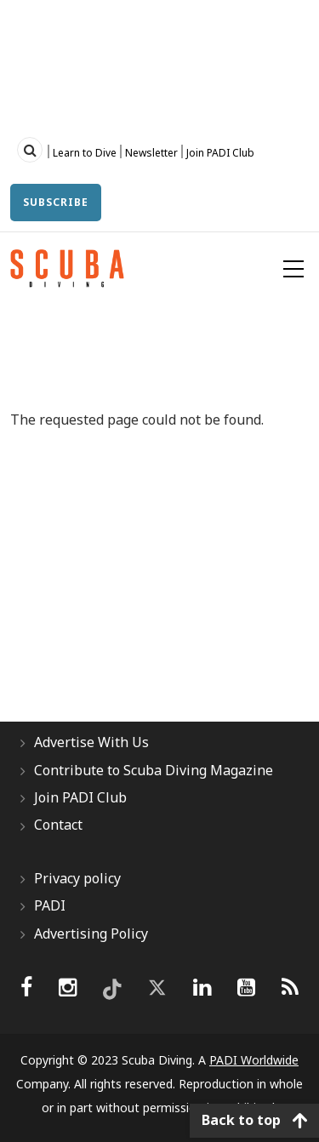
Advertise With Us (91, 742)
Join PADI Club (220, 153)
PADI (50, 905)
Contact (58, 824)
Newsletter (151, 153)
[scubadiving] (290, 987)
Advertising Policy (91, 933)
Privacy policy (77, 878)
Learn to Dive (85, 153)
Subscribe (55, 202)
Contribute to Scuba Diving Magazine (153, 770)
